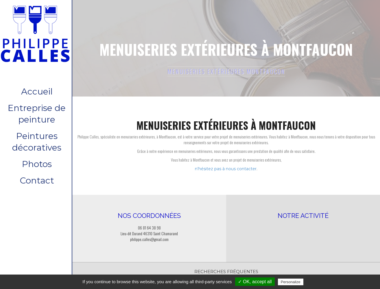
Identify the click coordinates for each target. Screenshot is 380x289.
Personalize (290, 282)
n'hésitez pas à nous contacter (226, 168)
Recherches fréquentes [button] (226, 271)
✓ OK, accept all (255, 281)
